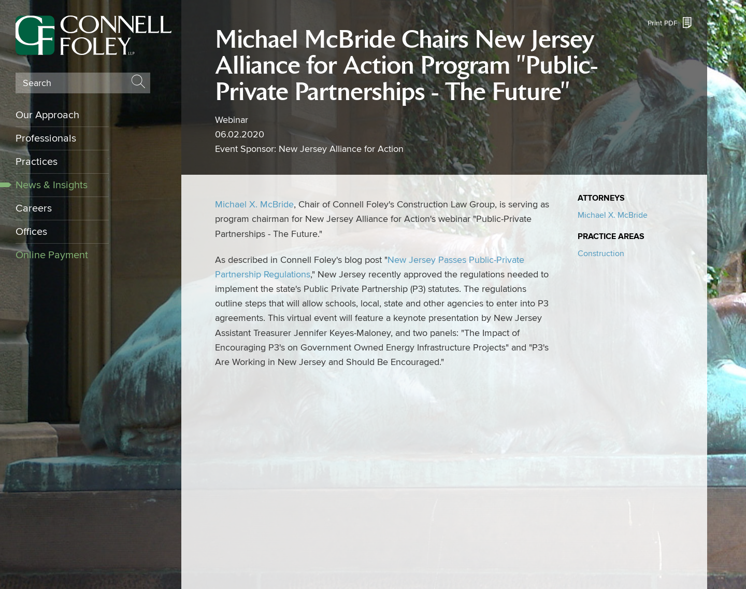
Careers (34, 208)
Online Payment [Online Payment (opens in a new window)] (52, 255)
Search (37, 83)
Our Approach (47, 115)
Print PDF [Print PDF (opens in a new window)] (663, 23)
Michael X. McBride (254, 204)
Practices (37, 162)
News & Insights (52, 185)
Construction (601, 253)
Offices (31, 232)
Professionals (46, 138)
